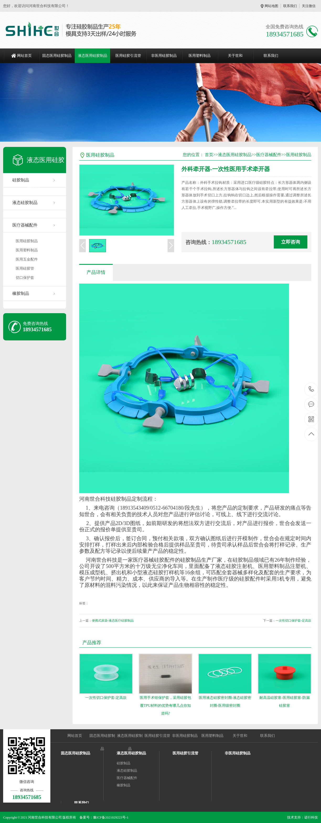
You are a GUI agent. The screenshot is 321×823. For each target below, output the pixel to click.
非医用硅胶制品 (164, 56)
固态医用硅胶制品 (57, 56)
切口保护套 (25, 278)
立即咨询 (290, 242)
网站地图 (271, 6)
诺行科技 (311, 817)
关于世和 (235, 56)
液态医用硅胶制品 (92, 56)
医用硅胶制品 (27, 241)
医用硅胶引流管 (128, 56)
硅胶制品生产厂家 (201, 560)
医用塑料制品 (200, 56)
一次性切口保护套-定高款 (293, 620)
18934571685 (311, 389)
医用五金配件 (27, 259)
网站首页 (24, 56)
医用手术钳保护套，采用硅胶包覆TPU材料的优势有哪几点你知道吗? (165, 705)
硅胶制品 (123, 763)
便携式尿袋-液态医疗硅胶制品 (113, 620)
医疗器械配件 (25, 225)
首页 (209, 154)
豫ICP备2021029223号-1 (111, 817)
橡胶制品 (20, 293)
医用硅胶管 (25, 268)
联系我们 (290, 6)
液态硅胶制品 (25, 202)
